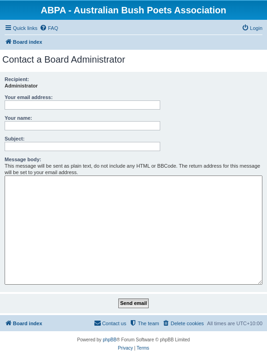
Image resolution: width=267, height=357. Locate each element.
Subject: (14, 138)
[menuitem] (49, 28)
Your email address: (28, 97)
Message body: (23, 159)
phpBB (109, 339)
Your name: (18, 118)
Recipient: (17, 79)
